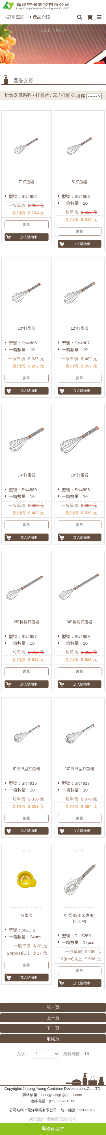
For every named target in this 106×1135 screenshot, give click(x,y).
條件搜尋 (53, 1129)
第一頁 (53, 1007)
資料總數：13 (76, 1053)
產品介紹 (41, 16)
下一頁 (53, 1028)
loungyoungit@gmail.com (61, 1095)
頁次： (23, 1053)
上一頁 (53, 1017)
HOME (36, 5)
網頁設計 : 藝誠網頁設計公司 (53, 1119)
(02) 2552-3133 (61, 1101)
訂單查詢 (15, 16)
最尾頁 (53, 1038)
